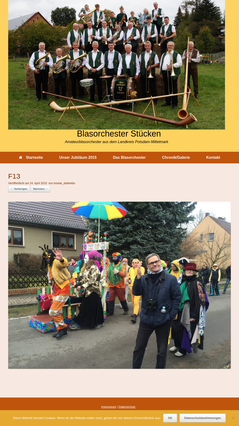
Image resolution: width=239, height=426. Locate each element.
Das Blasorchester (129, 157)
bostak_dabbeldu (64, 183)
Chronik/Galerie (176, 157)
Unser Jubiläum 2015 (78, 157)
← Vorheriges (19, 188)
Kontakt (213, 157)
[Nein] (233, 418)
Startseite (31, 157)
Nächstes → (40, 188)
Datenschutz (127, 406)
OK (170, 418)
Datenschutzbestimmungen (202, 418)
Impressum (108, 406)
